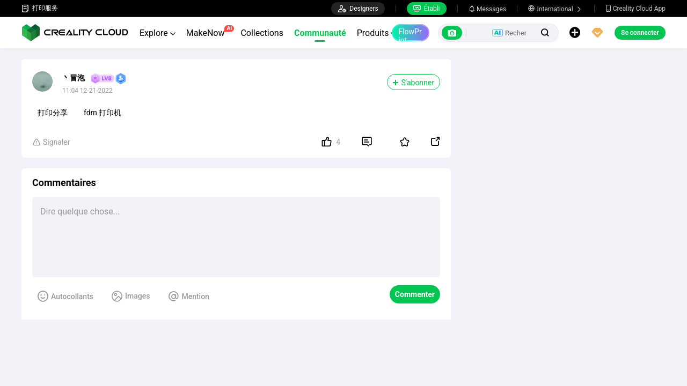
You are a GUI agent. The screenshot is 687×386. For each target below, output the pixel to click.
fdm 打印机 (102, 112)
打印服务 (39, 8)
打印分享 (53, 112)
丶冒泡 (73, 77)
